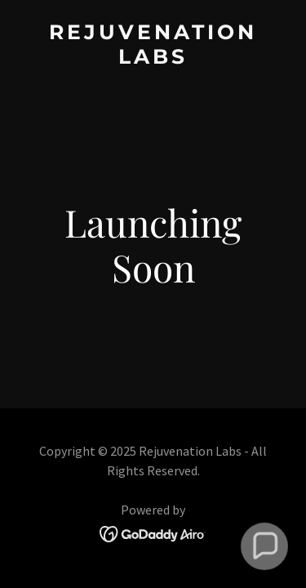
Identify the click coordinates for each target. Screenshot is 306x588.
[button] (265, 547)
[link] (153, 58)
